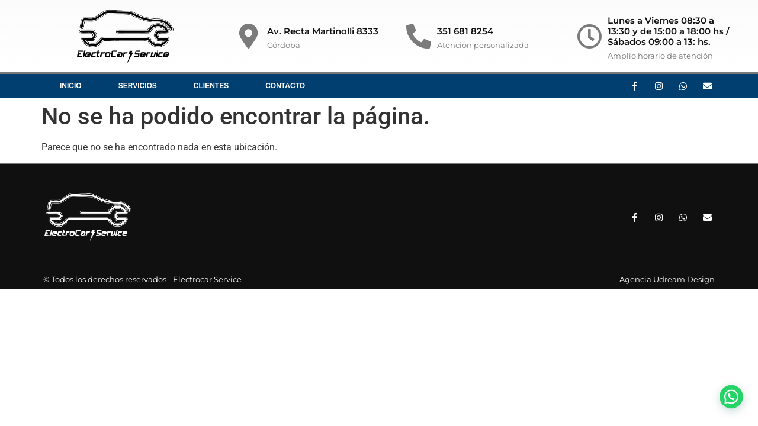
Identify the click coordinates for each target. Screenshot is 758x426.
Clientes (211, 86)
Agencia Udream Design (667, 279)
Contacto (285, 86)
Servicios (137, 86)
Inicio (71, 86)
